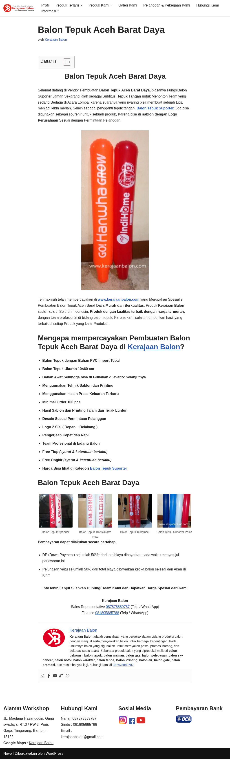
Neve (7, 755)
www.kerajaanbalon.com (119, 300)
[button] (82, 5)
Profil (45, 5)
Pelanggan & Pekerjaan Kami (167, 5)
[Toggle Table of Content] (65, 62)
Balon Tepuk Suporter (109, 470)
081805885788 (107, 615)
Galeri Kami (128, 5)
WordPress (54, 755)
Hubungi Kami (208, 5)
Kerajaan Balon (56, 39)
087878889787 (118, 609)
